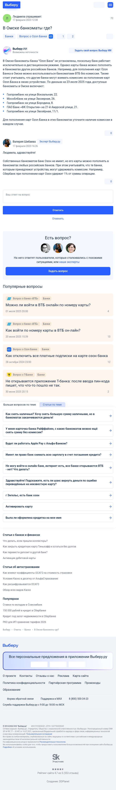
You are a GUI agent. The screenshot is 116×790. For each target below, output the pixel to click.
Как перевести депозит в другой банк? (25, 552)
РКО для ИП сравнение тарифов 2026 (24, 622)
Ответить (58, 210)
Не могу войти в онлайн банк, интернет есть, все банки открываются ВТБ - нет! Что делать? (54, 467)
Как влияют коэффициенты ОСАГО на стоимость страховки (37, 572)
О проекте (9, 676)
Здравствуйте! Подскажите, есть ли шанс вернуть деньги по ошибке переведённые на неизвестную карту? (51, 482)
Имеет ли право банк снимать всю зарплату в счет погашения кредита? (53, 454)
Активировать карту (19, 506)
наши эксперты (69, 262)
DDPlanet (64, 781)
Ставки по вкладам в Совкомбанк (22, 604)
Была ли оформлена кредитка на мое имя (33, 517)
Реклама (63, 676)
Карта (76, 676)
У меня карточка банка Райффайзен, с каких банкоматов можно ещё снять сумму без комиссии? (51, 430)
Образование (11, 689)
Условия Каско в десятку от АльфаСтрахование (30, 578)
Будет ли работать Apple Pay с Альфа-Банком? (36, 443)
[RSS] (75, 717)
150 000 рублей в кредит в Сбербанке (24, 610)
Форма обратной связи (18, 698)
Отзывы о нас (45, 676)
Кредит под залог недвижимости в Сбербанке (29, 616)
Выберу (6, 629)
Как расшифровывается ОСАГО (21, 584)
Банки (9, 36)
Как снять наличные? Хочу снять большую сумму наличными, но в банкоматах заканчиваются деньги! (50, 415)
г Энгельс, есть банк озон (22, 495)
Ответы (17, 629)
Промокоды (93, 683)
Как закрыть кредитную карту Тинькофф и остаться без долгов (39, 546)
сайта (85, 676)
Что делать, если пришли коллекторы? (25, 541)
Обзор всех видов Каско (17, 590)
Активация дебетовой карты (19, 558)
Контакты (25, 676)
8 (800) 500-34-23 (76, 698)
